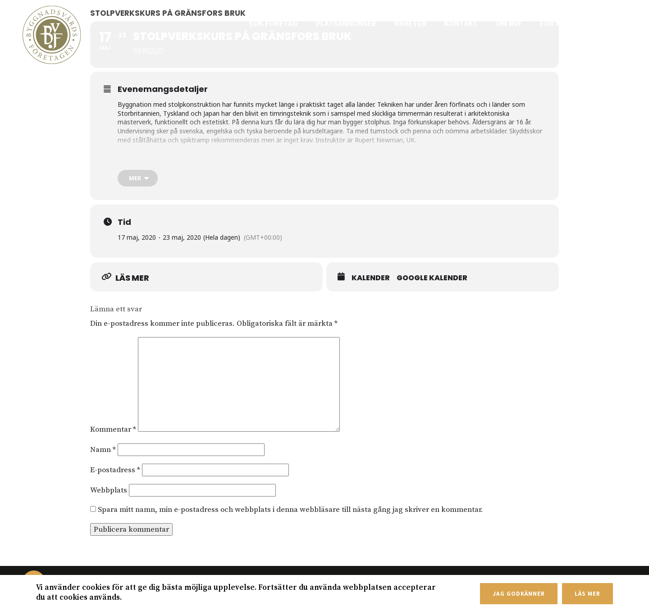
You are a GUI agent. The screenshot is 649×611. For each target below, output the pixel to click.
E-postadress (115, 470)
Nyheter (420, 23)
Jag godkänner (518, 593)
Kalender (371, 278)
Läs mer (587, 593)
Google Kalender (432, 278)
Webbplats (108, 490)
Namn (103, 450)
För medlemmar (572, 23)
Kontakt (469, 23)
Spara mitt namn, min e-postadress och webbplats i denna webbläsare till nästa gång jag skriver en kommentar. (290, 510)
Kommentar (113, 429)
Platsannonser (358, 23)
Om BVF (515, 23)
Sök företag (289, 23)
